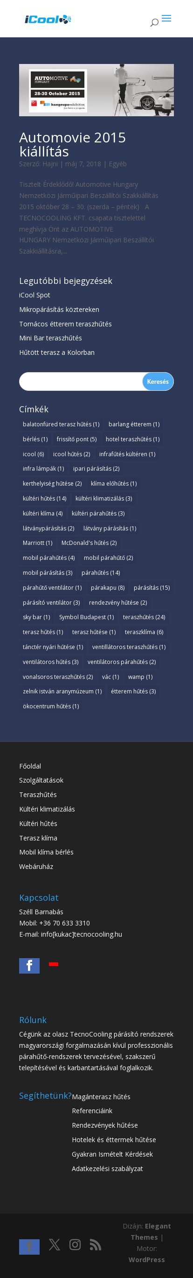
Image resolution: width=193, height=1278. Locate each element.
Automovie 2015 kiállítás (72, 144)
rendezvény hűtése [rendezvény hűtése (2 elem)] (118, 603)
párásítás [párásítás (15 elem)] (152, 588)
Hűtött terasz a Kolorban (57, 352)
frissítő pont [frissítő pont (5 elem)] (76, 439)
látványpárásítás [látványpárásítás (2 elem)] (48, 528)
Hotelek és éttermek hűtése (114, 1139)
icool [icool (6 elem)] (33, 454)
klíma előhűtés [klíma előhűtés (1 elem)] (114, 483)
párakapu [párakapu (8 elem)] (107, 588)
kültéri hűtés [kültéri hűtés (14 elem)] (44, 498)
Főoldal (30, 766)
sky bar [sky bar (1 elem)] (36, 617)
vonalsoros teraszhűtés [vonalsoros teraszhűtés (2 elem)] (58, 677)
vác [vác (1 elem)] (110, 677)
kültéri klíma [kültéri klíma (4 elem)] (42, 513)
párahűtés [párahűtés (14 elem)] (101, 573)
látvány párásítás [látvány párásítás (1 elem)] (109, 528)
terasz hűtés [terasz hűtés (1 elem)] (43, 632)
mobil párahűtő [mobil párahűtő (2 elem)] (108, 558)
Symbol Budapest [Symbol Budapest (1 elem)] (86, 617)
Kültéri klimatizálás (47, 809)
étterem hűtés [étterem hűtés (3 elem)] (133, 691)
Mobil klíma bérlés (46, 851)
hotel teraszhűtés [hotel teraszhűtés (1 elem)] (132, 439)
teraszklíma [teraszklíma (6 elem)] (144, 632)
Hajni (50, 163)
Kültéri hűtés (38, 823)
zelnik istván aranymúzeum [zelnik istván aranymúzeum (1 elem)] (62, 691)
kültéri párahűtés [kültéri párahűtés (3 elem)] (98, 513)
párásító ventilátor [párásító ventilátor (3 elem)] (51, 603)
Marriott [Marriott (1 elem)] (37, 543)
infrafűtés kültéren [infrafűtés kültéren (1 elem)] (127, 454)
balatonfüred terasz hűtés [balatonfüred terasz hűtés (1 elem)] (61, 424)
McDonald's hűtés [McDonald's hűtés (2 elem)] (89, 543)
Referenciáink (92, 1110)
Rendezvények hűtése (105, 1125)
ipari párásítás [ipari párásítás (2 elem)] (96, 469)
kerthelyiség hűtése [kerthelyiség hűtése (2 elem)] (52, 483)
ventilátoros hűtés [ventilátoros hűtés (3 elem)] (50, 662)
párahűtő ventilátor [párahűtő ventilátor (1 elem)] (52, 588)
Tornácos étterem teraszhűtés (65, 323)
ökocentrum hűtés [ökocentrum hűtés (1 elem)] (51, 706)
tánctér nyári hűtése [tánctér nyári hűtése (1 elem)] (53, 647)
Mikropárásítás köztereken (59, 309)
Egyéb (118, 163)
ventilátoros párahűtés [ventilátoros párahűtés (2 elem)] (122, 662)
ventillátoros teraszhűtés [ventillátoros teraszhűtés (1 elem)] (128, 647)
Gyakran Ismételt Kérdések (112, 1154)
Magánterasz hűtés (101, 1096)
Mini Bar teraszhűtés (50, 337)
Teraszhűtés (38, 794)
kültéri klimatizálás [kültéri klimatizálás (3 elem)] (104, 498)
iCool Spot (34, 294)
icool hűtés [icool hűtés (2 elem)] (71, 454)
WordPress (147, 1259)
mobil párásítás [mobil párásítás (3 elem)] (47, 573)
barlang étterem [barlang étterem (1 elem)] (134, 424)
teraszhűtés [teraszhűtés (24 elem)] (144, 617)
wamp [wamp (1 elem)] (140, 677)
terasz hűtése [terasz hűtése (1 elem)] (94, 632)
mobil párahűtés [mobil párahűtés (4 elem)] (49, 558)
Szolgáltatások (41, 780)
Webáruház (36, 866)
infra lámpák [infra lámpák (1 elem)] (43, 469)
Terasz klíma (38, 837)
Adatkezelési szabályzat (107, 1168)
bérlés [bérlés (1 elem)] (35, 439)
